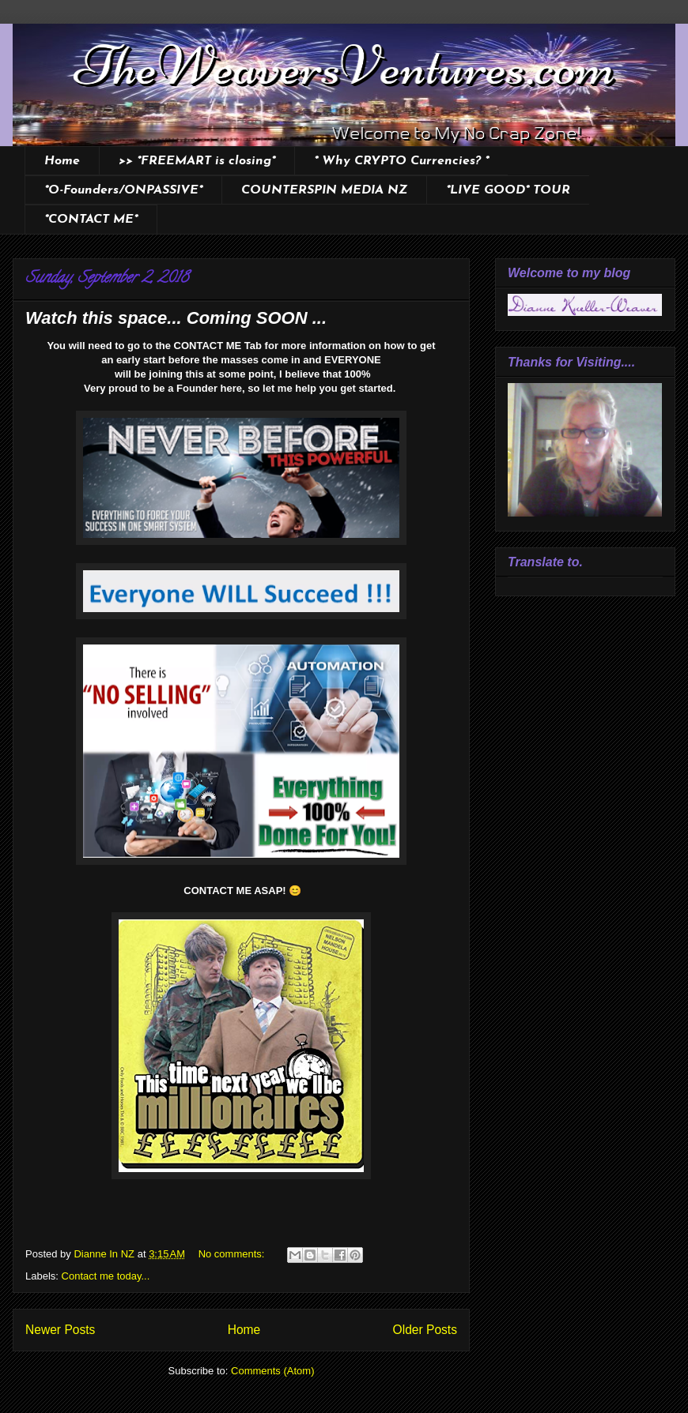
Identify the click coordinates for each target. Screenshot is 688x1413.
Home (62, 161)
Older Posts (425, 1329)
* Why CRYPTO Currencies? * (401, 161)
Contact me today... (106, 1276)
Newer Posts (60, 1329)
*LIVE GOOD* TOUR (508, 190)
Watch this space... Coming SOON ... (176, 318)
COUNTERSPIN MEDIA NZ (324, 190)
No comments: (232, 1254)
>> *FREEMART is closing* (197, 161)
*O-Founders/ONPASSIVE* (123, 190)
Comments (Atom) (272, 1371)
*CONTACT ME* (91, 219)
